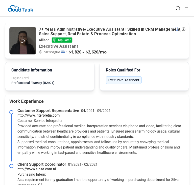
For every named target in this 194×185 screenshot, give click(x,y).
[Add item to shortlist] (177, 29)
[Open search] (178, 8)
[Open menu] (186, 8)
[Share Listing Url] (184, 29)
